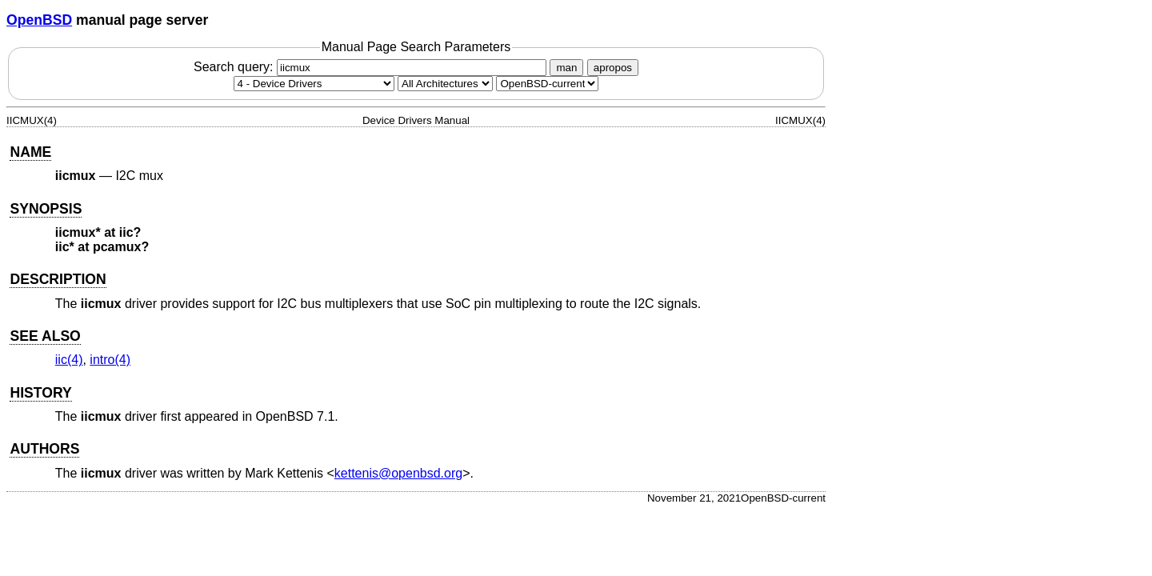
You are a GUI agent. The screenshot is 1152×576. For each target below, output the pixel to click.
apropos (613, 68)
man (566, 68)
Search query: (372, 67)
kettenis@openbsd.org (398, 473)
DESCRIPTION (58, 279)
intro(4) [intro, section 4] (110, 359)
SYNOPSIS (46, 209)
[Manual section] (314, 83)
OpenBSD (39, 20)
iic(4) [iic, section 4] (69, 359)
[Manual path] (547, 83)
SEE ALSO (45, 336)
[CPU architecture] (445, 83)
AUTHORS (44, 449)
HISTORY (40, 393)
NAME (30, 152)
